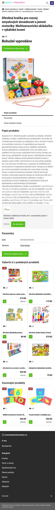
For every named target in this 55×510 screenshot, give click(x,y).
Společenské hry (9, 468)
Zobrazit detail (4, 301)
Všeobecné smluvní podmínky (11, 505)
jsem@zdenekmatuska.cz (16, 435)
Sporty (4, 477)
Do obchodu (18, 224)
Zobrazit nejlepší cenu (13, 254)
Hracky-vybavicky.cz (11, 9)
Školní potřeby (8, 472)
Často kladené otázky (13, 123)
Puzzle (40, 9)
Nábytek (5, 486)
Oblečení (5, 482)
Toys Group (25, 245)
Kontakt (5, 496)
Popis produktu (10, 113)
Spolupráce (6, 446)
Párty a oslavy (8, 463)
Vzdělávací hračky (30, 9)
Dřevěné (45, 9)
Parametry (8, 118)
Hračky (21, 9)
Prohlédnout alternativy (14, 48)
